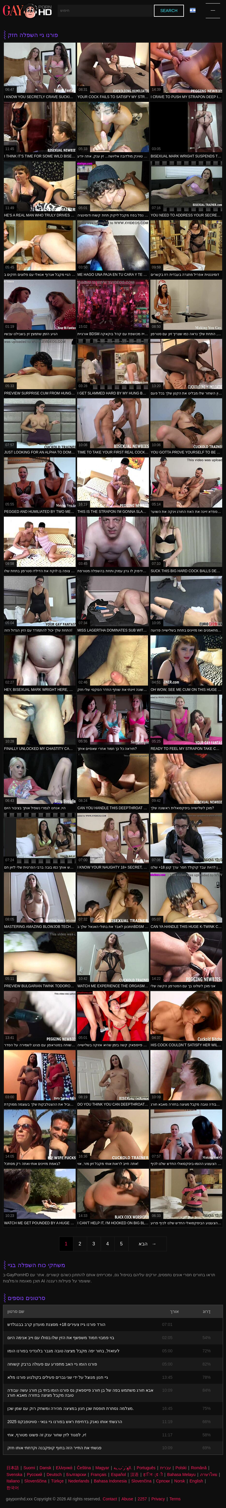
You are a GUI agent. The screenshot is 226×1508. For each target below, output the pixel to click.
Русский (34, 1474)
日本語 (12, 1467)
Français (99, 1474)
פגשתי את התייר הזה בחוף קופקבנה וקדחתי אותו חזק (54, 1447)
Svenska (14, 1474)
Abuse (127, 1499)
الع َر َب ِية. (123, 1467)
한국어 (12, 1487)
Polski (180, 1467)
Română (199, 1467)
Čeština (84, 1467)
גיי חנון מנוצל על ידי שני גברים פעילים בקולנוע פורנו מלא (57, 1377)
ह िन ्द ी (153, 1474)
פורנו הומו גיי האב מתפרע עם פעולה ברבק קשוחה (52, 1364)
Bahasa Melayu (181, 1474)
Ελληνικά (64, 1467)
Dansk (45, 1467)
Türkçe (57, 1481)
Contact (110, 1499)
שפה (193, 10)
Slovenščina (35, 1481)
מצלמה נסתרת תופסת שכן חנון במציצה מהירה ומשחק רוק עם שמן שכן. (70, 1408)
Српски (163, 1481)
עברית (165, 1467)
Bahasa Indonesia (110, 1481)
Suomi (29, 1467)
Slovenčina (141, 1481)
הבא (143, 1243)
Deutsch (54, 1474)
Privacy (158, 1499)
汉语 (134, 1474)
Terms (175, 1499)
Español (118, 1474)
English (196, 1481)
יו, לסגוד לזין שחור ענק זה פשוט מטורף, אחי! (46, 1435)
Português (146, 1467)
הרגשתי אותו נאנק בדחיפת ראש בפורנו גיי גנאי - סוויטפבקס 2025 (64, 1421)
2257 (142, 1499)
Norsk (179, 1481)
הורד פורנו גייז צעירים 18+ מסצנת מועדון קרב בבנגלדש (56, 1324)
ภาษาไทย (208, 1474)
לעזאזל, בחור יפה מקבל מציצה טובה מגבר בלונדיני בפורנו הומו (63, 1351)
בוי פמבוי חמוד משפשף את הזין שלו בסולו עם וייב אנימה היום (60, 1337)
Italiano (13, 1481)
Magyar (102, 1467)
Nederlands (78, 1481)
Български (76, 1474)
